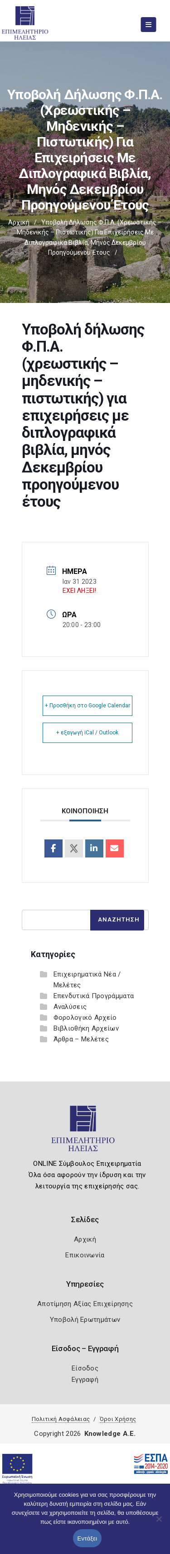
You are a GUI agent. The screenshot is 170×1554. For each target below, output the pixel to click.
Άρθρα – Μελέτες (81, 1039)
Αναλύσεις (70, 1007)
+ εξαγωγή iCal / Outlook (87, 732)
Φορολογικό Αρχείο (85, 1017)
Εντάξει (87, 1538)
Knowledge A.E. (110, 1434)
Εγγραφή (85, 1379)
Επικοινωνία (84, 1255)
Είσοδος (85, 1368)
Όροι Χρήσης (118, 1419)
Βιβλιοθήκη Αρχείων (86, 1028)
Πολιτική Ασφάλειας (61, 1419)
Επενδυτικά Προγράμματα (93, 996)
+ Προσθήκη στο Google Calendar (87, 705)
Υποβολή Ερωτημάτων (85, 1320)
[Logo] (85, 1132)
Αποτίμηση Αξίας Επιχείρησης (85, 1304)
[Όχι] (158, 1523)
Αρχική (18, 222)
